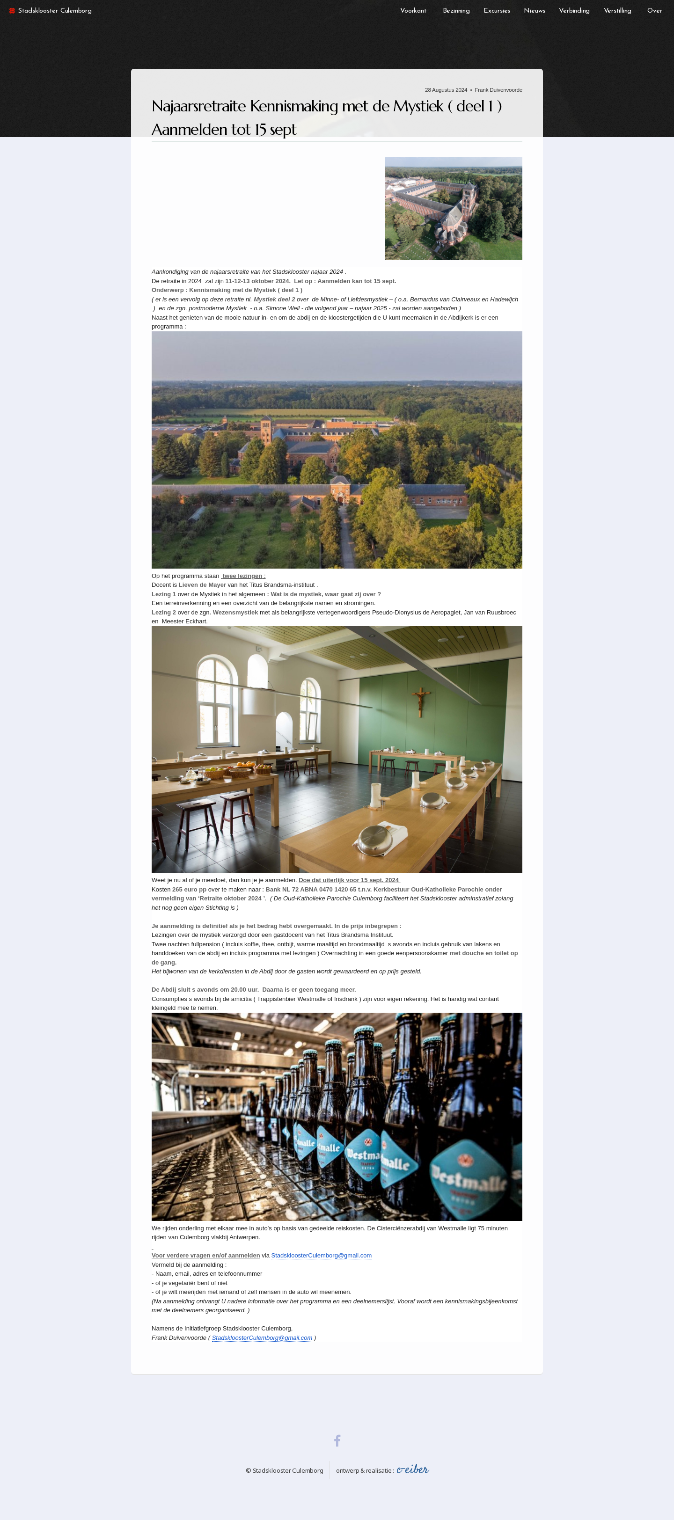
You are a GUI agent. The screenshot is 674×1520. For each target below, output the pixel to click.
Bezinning (456, 11)
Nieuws (534, 11)
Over (654, 11)
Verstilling (618, 11)
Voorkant (413, 11)
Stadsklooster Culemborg (49, 11)
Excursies (497, 11)
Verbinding (574, 11)
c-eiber (412, 1470)
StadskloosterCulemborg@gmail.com (321, 1255)
